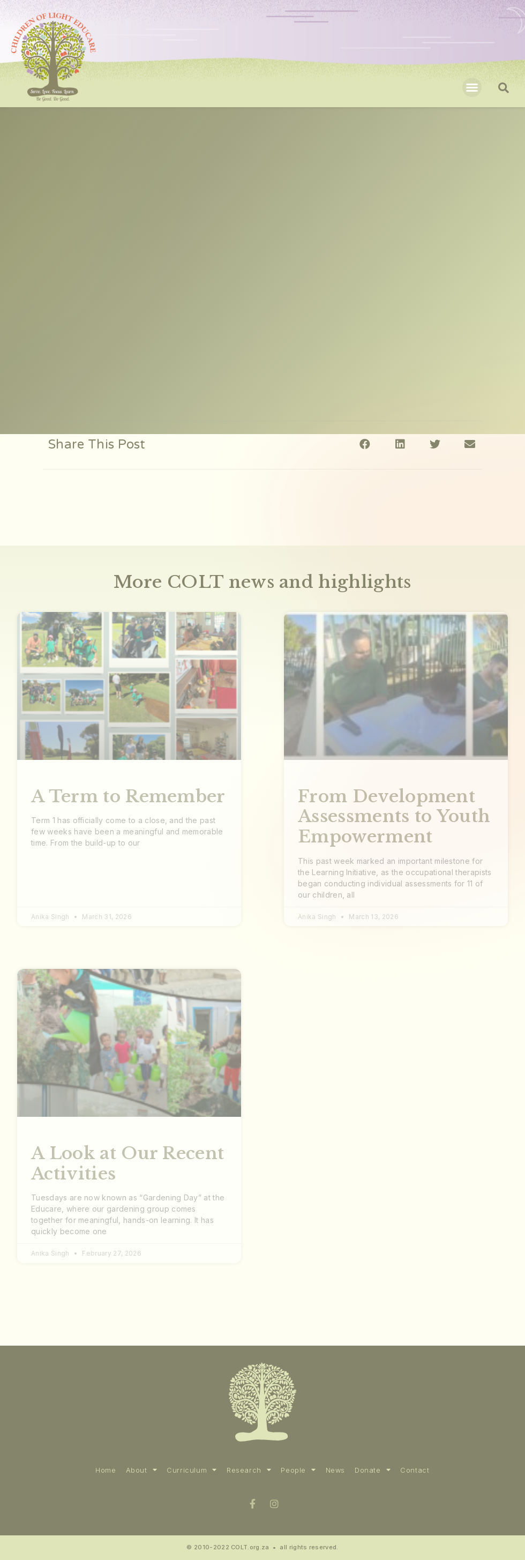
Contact (414, 1470)
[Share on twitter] (435, 444)
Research (249, 1470)
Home (105, 1470)
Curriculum (192, 1470)
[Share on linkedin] (400, 444)
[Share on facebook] (365, 444)
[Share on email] (470, 444)
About (142, 1470)
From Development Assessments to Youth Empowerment (394, 816)
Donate (373, 1470)
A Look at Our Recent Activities (127, 1163)
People (298, 1470)
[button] (472, 87)
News (335, 1470)
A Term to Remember (128, 796)
